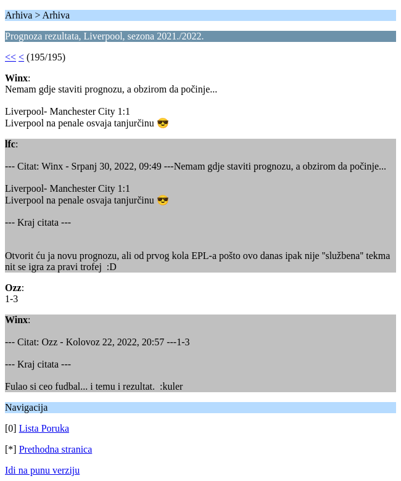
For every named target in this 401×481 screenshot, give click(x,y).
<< (10, 57)
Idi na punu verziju (42, 470)
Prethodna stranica (56, 449)
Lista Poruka (44, 428)
